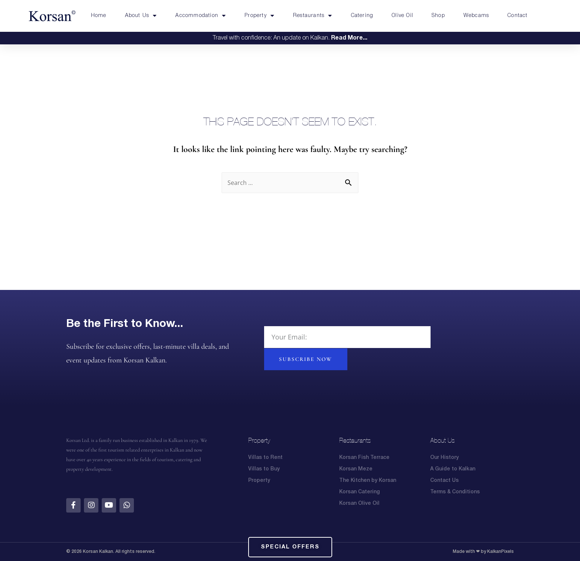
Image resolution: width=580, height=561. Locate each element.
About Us (141, 16)
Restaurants (312, 16)
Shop (438, 15)
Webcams (476, 15)
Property (259, 16)
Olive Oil (402, 15)
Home (99, 15)
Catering (362, 15)
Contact (517, 15)
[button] (290, 547)
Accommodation (200, 16)
